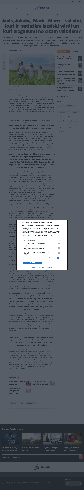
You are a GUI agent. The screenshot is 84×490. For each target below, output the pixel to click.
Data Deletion (34, 267)
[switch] (58, 243)
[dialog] (42, 245)
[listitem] (42, 240)
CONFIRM (32, 262)
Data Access (42, 267)
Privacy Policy (49, 267)
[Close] (65, 222)
